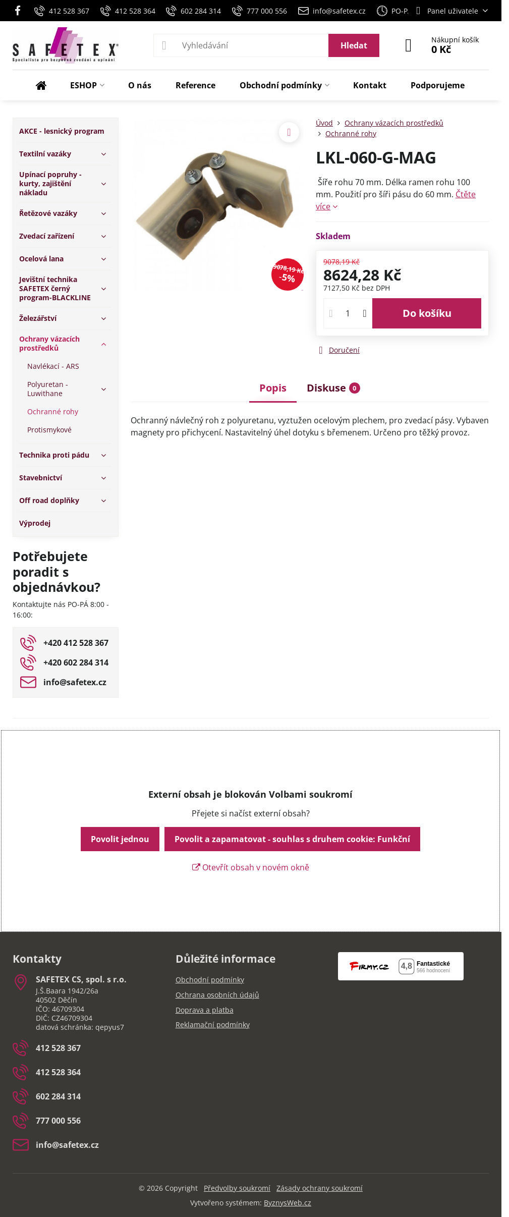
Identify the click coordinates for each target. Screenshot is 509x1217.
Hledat (354, 45)
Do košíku (427, 313)
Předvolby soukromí (237, 1188)
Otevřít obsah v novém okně (250, 867)
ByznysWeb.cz (287, 1202)
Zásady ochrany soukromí (319, 1188)
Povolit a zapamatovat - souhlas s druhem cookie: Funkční (292, 839)
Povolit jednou (120, 839)
